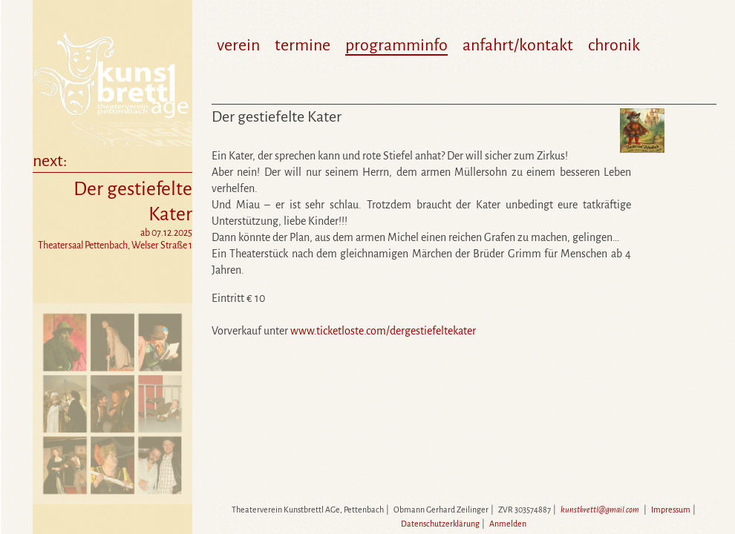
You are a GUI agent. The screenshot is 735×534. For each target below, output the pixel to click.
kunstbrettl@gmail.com (600, 509)
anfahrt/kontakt (518, 45)
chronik (614, 45)
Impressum (670, 509)
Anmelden (507, 523)
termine (302, 45)
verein (238, 45)
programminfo (396, 45)
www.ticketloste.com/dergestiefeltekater (383, 331)
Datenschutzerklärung (440, 523)
